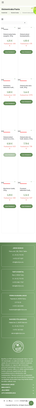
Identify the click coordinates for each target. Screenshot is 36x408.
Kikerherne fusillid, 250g (9, 189)
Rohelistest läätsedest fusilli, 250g (8, 86)
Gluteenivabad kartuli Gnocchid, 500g (8, 138)
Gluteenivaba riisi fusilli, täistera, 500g (26, 138)
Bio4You (15, 405)
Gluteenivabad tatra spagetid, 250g (9, 35)
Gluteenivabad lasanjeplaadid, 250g (24, 35)
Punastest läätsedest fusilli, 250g (25, 189)
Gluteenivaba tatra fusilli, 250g (25, 86)
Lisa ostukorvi (10, 52)
